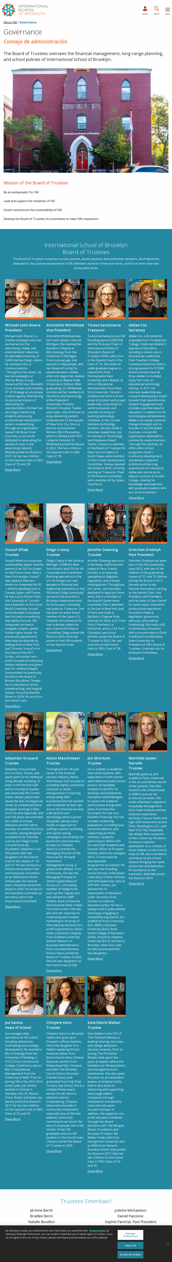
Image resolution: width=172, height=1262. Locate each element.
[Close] (168, 1244)
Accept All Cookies (130, 1254)
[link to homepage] (25, 10)
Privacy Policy (97, 1230)
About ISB (10, 22)
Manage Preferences (130, 1235)
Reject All (130, 1245)
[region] (86, 1243)
